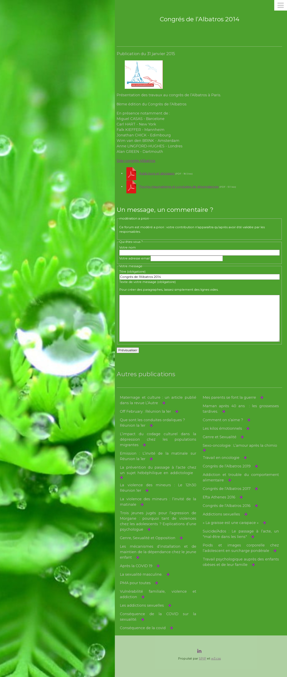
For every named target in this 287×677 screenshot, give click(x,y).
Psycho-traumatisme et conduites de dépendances (182, 187)
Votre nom (130, 247)
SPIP (204, 658)
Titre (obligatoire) (135, 271)
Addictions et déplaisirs (159, 173)
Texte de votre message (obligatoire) (150, 282)
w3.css (217, 658)
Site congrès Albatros (139, 161)
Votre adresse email (137, 258)
